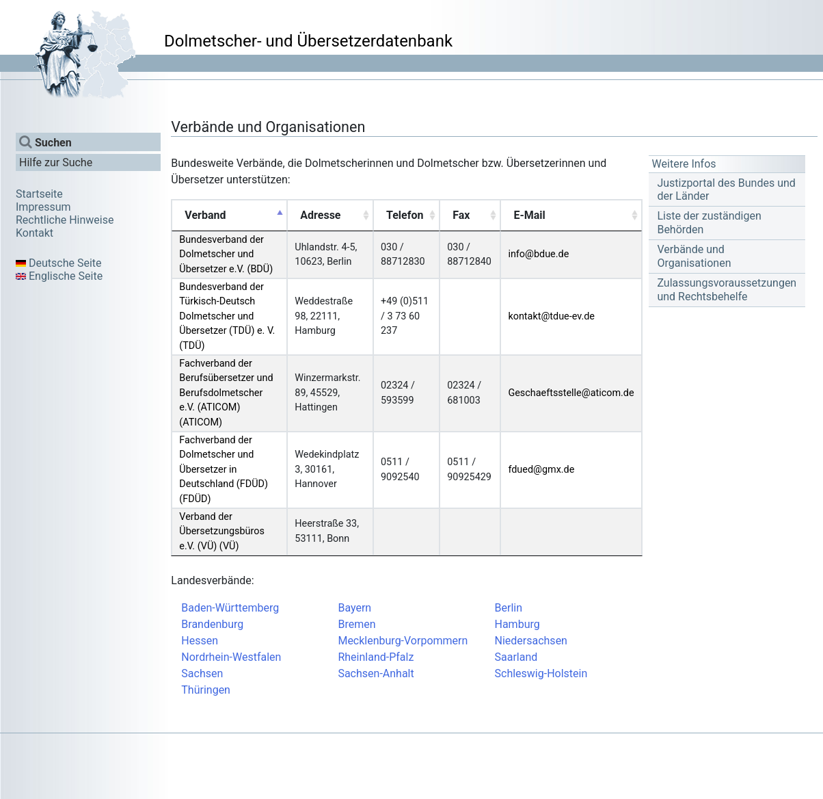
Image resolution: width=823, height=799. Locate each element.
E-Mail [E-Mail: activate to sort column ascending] (529, 215)
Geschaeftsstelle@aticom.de (571, 393)
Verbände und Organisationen (694, 256)
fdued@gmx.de (541, 469)
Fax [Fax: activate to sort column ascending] (461, 215)
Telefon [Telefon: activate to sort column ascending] (404, 215)
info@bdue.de (538, 254)
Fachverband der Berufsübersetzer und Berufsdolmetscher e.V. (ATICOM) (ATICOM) (226, 393)
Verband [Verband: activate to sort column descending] (205, 215)
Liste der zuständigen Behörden (709, 222)
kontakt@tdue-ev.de (551, 316)
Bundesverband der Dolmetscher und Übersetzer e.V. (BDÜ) (226, 254)
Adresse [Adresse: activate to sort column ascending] (320, 215)
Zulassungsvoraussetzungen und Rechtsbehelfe (726, 289)
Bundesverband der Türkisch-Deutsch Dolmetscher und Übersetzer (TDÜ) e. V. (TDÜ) (227, 316)
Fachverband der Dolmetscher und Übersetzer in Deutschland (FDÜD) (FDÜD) (223, 469)
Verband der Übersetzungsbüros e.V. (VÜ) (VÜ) (222, 531)
